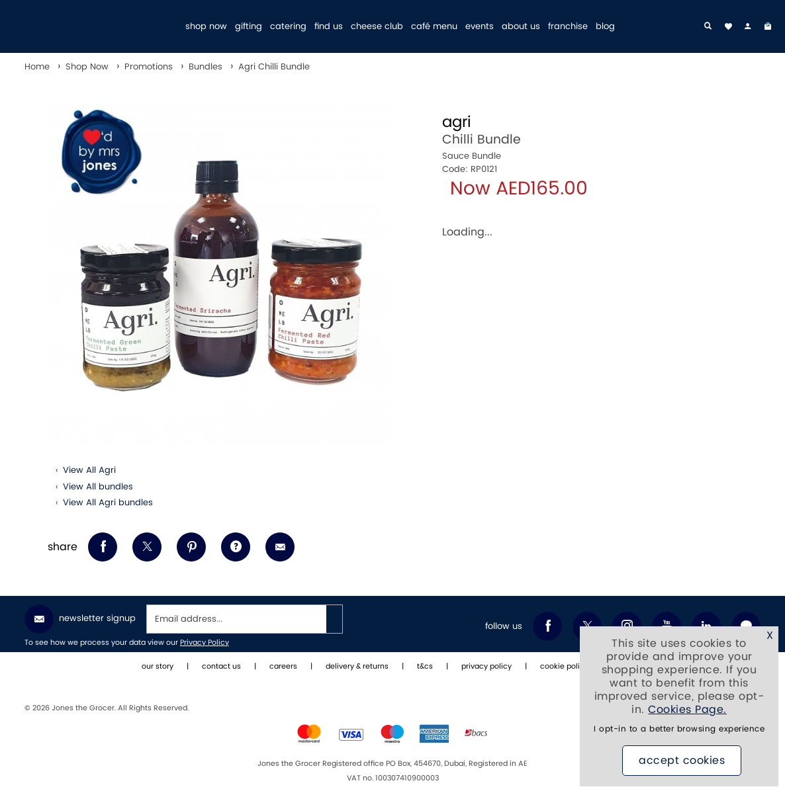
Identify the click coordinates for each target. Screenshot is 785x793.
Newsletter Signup (80, 619)
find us (328, 27)
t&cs (425, 667)
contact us (221, 667)
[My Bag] (767, 26)
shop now (206, 27)
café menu (434, 27)
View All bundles (98, 487)
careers (283, 667)
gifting (248, 27)
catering (288, 27)
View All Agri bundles (108, 502)
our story (157, 667)
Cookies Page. (687, 709)
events (479, 27)
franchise (568, 27)
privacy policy (486, 667)
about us (521, 27)
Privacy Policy (204, 643)
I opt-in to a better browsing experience (679, 729)
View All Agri (89, 470)
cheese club (377, 27)
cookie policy (564, 667)
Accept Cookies (682, 760)
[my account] (748, 26)
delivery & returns (357, 667)
